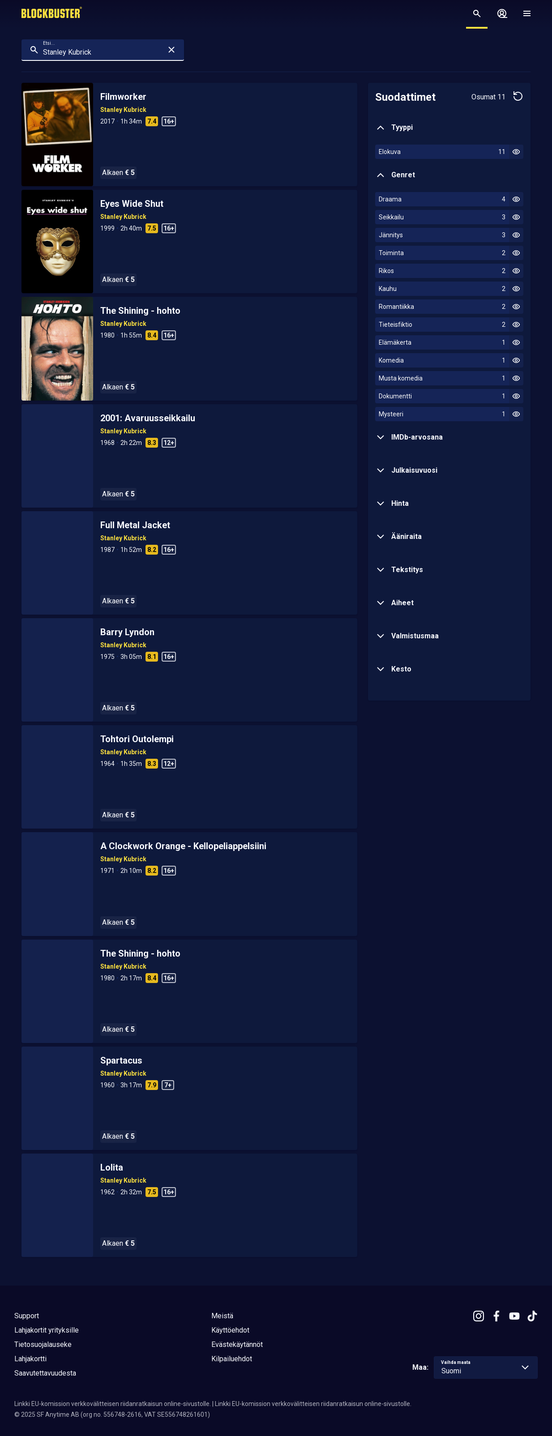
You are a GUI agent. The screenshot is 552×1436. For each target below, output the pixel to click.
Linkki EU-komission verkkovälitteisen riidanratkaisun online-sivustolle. (112, 1403)
